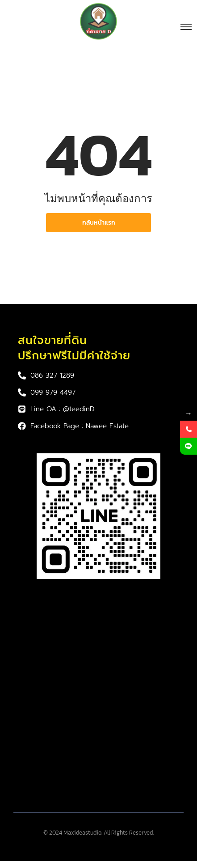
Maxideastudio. (82, 832)
